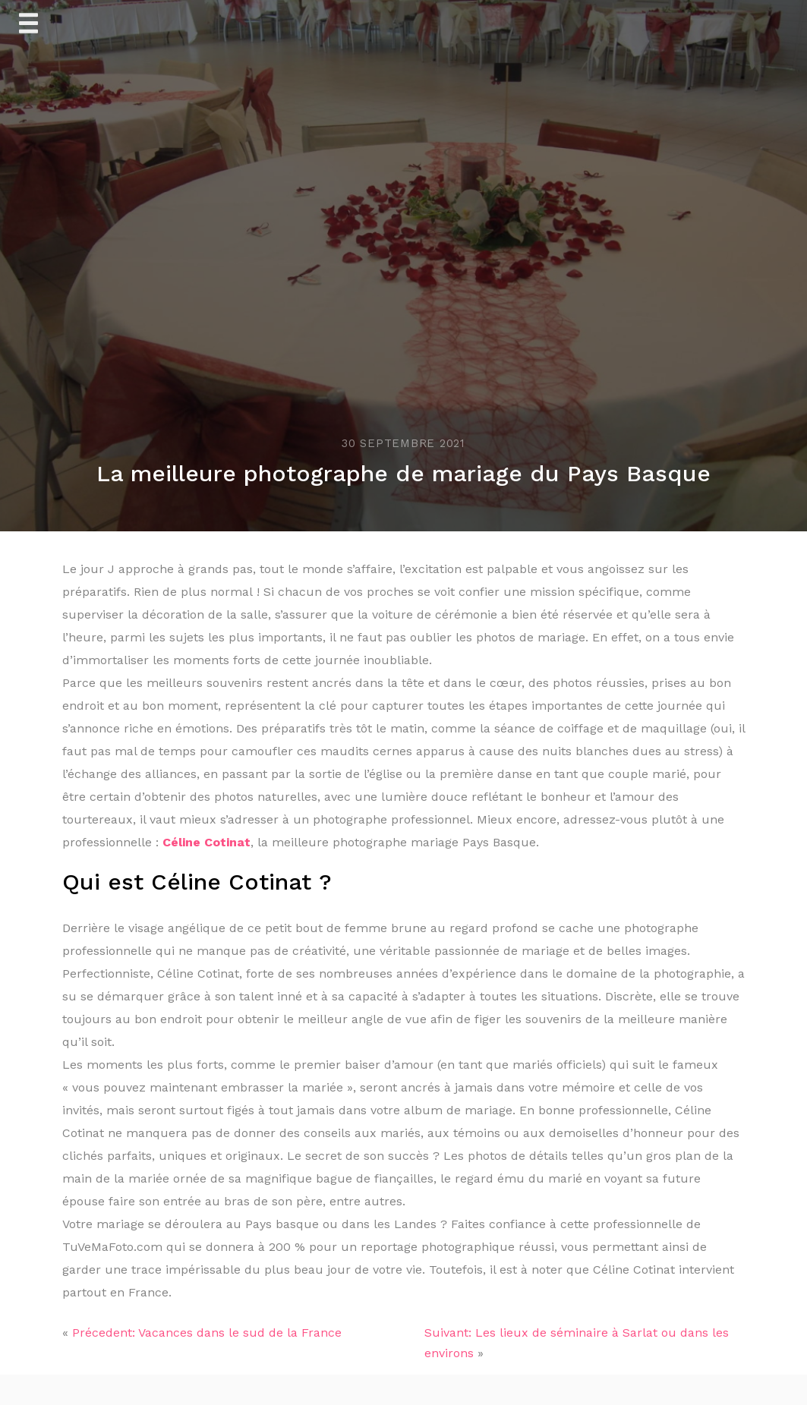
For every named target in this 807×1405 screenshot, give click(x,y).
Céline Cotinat (206, 842)
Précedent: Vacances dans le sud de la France (207, 1332)
